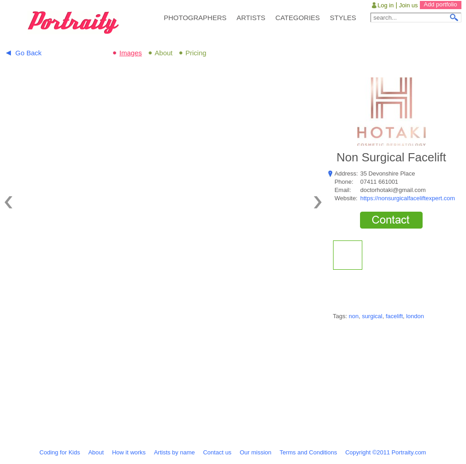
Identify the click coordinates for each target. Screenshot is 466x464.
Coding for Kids (59, 452)
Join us (408, 5)
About (164, 53)
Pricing (196, 53)
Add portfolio (440, 4)
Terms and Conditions (308, 452)
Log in (385, 5)
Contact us (217, 452)
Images (130, 53)
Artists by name (174, 452)
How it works (129, 452)
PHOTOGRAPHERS (195, 17)
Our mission (255, 452)
